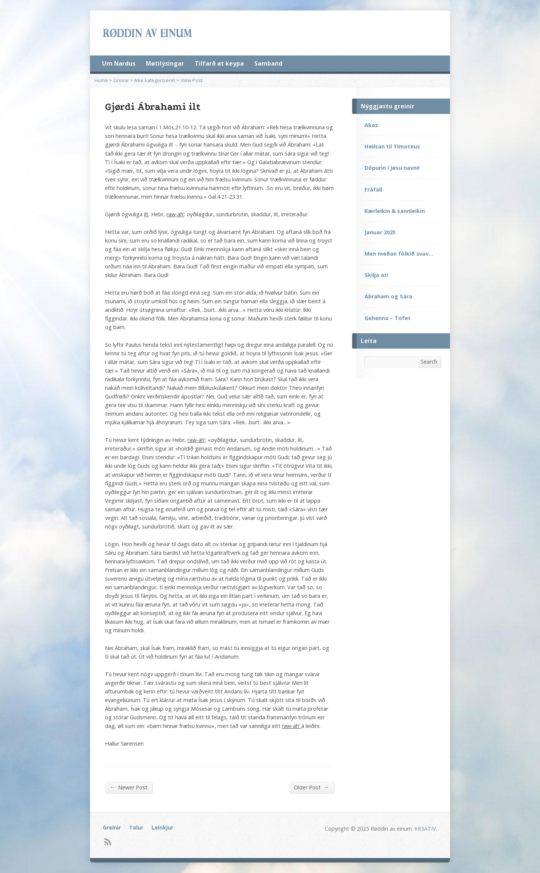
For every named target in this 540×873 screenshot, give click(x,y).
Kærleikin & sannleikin (394, 210)
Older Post (311, 787)
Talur (136, 827)
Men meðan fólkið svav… (398, 253)
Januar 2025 (380, 232)
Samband (268, 63)
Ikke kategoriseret (154, 80)
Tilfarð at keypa (219, 63)
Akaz (371, 125)
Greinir (121, 80)
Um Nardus (118, 63)
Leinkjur (162, 827)
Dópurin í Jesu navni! (392, 167)
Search (429, 361)
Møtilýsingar (165, 63)
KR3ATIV (425, 828)
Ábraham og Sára (388, 296)
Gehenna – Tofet (387, 318)
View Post (191, 80)
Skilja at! (376, 275)
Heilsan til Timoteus (392, 146)
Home (101, 80)
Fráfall (373, 189)
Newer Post (128, 787)
